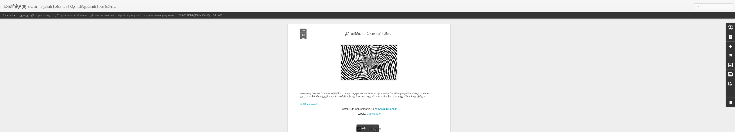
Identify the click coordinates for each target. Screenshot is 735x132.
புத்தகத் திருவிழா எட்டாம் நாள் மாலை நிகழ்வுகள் (145, 15)
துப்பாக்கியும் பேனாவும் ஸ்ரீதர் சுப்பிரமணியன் (87, 15)
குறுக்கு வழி (27, 15)
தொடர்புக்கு (43, 15)
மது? (56, 15)
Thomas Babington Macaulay (193, 15)
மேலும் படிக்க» (309, 103)
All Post (217, 15)
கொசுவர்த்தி (374, 113)
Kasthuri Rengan (387, 108)
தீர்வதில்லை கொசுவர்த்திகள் (369, 34)
